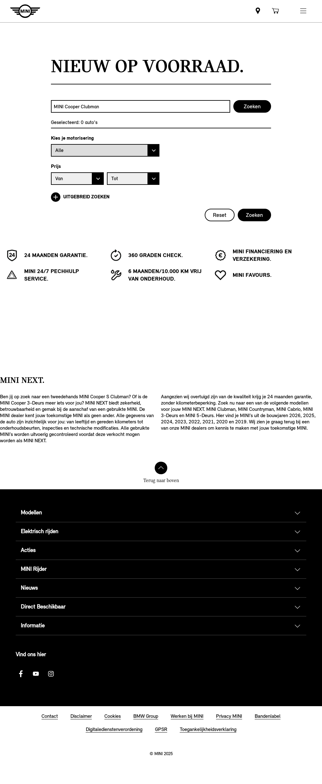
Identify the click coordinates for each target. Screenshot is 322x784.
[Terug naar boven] (161, 468)
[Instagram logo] (51, 674)
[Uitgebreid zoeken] (161, 197)
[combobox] (140, 106)
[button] (303, 11)
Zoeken (254, 215)
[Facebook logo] (21, 674)
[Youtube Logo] (36, 674)
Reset (219, 215)
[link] (258, 11)
